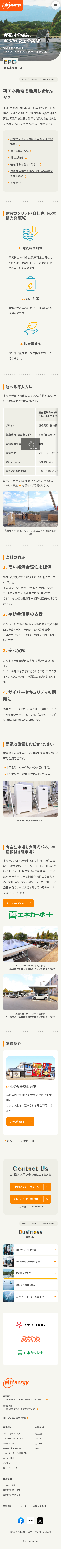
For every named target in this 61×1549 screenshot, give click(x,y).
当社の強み (17, 157)
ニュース (22, 1506)
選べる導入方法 (19, 151)
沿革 (37, 1448)
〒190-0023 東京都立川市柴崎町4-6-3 (19, 1409)
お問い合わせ (39, 1506)
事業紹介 (34, 79)
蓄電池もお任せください (24, 164)
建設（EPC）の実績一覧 (20, 1141)
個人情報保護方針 (17, 1531)
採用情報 (7, 1478)
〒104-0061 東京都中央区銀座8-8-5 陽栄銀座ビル (24, 1399)
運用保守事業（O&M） (12, 1448)
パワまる (6, 1462)
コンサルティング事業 (11, 1433)
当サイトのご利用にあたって (39, 1531)
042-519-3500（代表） (17, 1417)
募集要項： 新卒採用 (11, 1490)
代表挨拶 (39, 1433)
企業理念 (39, 1438)
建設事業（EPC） (9, 1443)
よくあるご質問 (9, 1485)
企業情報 (39, 1427)
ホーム (24, 79)
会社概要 (39, 1443)
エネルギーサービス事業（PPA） (16, 1453)
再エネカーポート (10, 1467)
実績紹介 (15, 183)
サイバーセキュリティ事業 (13, 1438)
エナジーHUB (9, 1458)
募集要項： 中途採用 (11, 1495)
